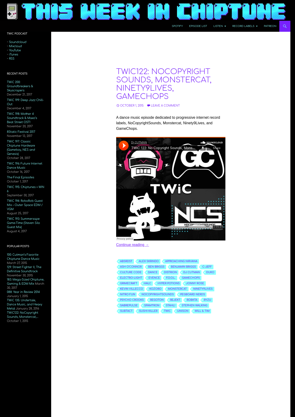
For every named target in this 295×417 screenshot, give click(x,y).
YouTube (15, 50)
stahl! (170, 305)
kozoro (155, 288)
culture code (131, 272)
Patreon (270, 26)
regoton (157, 299)
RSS (11, 58)
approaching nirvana (181, 261)
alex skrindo (149, 261)
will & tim (202, 311)
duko (210, 272)
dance (153, 272)
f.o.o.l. (170, 277)
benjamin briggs (183, 266)
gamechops (191, 277)
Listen (218, 26)
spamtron (151, 305)
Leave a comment (165, 105)
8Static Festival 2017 (21, 131)
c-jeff (207, 266)
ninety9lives (203, 288)
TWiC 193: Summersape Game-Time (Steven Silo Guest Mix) (23, 223)
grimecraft (128, 283)
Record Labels (243, 26)
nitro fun (127, 294)
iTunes (13, 54)
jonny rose (195, 283)
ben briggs (156, 266)
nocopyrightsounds (158, 294)
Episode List (198, 26)
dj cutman (191, 272)
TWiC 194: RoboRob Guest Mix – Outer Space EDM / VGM (25, 205)
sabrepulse (129, 305)
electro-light (131, 277)
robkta (192, 299)
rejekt (175, 299)
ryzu (207, 299)
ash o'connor (131, 266)
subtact (126, 311)
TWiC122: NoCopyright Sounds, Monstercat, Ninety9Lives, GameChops (164, 84)
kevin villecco (131, 288)
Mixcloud (15, 46)
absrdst (126, 261)
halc (147, 283)
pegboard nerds (192, 294)
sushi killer (148, 311)
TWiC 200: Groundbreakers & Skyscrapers (20, 86)
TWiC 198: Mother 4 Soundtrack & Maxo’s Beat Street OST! (22, 118)
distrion (170, 272)
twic (167, 311)
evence (154, 277)
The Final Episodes (20, 177)
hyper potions (169, 283)
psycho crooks (132, 299)
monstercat (177, 288)
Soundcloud (18, 42)
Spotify (177, 26)
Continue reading (132, 245)
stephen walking (194, 305)
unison (183, 311)
